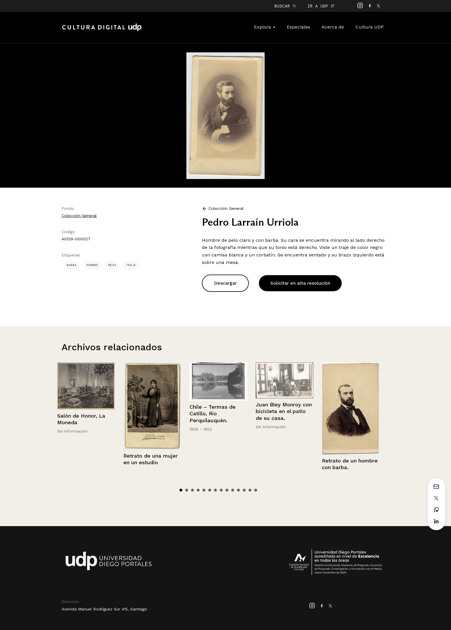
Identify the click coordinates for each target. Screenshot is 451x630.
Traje (131, 265)
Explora (264, 27)
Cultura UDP (370, 27)
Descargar (225, 283)
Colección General (79, 215)
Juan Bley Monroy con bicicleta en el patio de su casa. (284, 411)
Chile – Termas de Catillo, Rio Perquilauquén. (213, 413)
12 (244, 490)
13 (250, 490)
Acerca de (333, 27)
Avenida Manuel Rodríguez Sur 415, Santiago (104, 609)
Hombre (92, 265)
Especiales (298, 27)
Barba (71, 265)
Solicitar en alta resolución (300, 283)
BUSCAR (285, 5)
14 (255, 490)
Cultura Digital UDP (102, 30)
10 (232, 490)
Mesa (112, 265)
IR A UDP (320, 5)
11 (238, 490)
